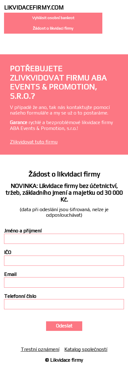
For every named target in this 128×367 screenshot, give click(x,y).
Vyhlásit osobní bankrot (53, 17)
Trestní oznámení (40, 349)
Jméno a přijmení (22, 231)
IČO (7, 252)
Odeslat (64, 326)
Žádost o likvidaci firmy (53, 28)
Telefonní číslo (20, 296)
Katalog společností (85, 349)
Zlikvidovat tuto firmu (34, 142)
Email (10, 274)
